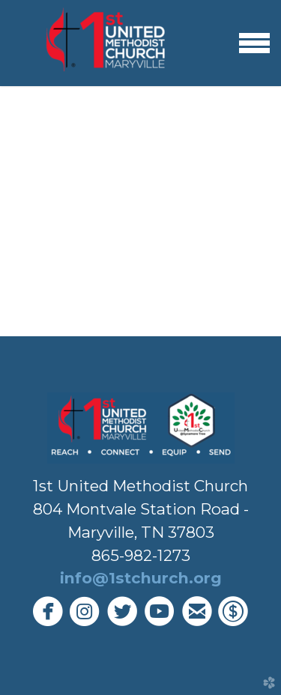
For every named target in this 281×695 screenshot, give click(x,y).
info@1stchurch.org (141, 577)
